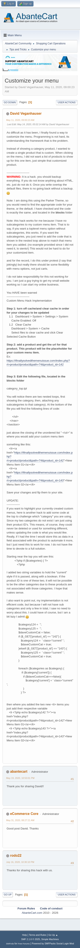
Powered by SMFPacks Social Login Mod (53, 943)
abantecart (18, 771)
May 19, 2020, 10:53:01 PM (20, 778)
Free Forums (24, 943)
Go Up (8, 894)
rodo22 (15, 855)
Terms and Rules (37, 935)
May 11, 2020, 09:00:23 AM (20, 120)
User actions (67, 102)
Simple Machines (50, 939)
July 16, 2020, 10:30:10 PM (20, 862)
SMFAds (10, 943)
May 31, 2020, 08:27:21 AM (20, 820)
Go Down (10, 102)
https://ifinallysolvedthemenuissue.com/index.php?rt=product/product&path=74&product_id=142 (38, 362)
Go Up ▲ (53, 935)
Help (24, 935)
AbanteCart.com (32, 912)
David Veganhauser (25, 113)
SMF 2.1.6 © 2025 (30, 939)
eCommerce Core (24, 814)
